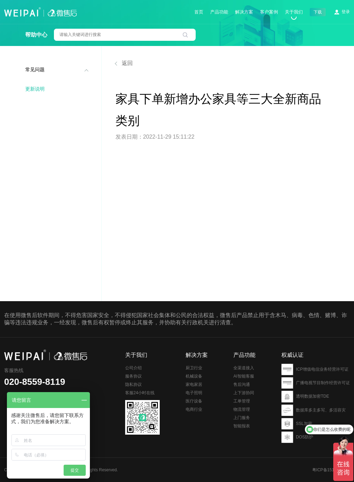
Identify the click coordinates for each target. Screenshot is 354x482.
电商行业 (194, 423)
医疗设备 (194, 415)
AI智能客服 (243, 394)
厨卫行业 (194, 381)
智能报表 (241, 444)
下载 (318, 12)
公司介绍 (133, 377)
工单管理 (241, 419)
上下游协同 (243, 411)
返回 (124, 63)
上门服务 (241, 436)
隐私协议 (133, 394)
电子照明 (194, 406)
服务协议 (133, 385)
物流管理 (241, 427)
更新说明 (35, 89)
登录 (346, 11)
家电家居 (194, 398)
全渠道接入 (243, 386)
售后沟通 (241, 402)
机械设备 (194, 390)
